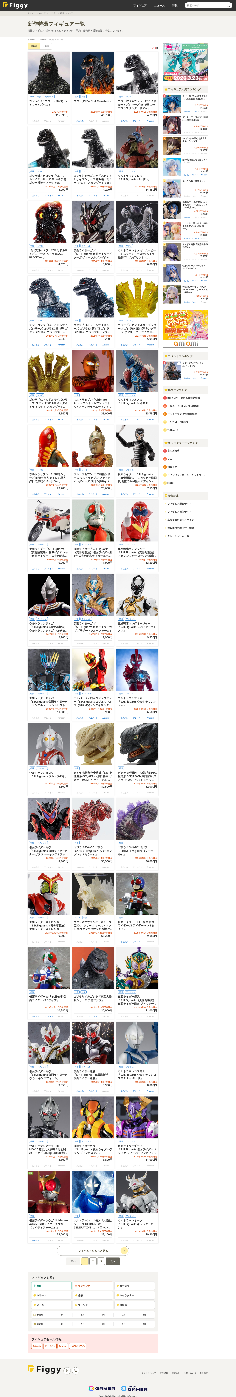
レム (169, 458)
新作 (37, 1285)
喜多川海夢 (173, 450)
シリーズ (39, 1295)
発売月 (38, 1324)
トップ (30, 13)
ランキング (82, 1285)
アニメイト (137, 121)
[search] (228, 5)
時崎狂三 (172, 483)
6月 (103, 1314)
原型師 (121, 1305)
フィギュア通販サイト (179, 503)
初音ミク (172, 467)
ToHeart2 (172, 430)
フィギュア (140, 5)
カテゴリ (53, 13)
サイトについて (148, 1373)
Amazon (150, 121)
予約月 (38, 1314)
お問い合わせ (190, 1373)
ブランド (81, 1305)
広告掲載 (164, 1373)
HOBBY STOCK (78, 1346)
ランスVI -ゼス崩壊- (178, 422)
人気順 (46, 46)
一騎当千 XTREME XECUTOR (183, 406)
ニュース (159, 5)
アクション (130, 171)
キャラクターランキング (181, 443)
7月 (123, 1314)
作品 (79, 1295)
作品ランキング (175, 390)
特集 (174, 5)
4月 (62, 1314)
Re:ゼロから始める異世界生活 (183, 397)
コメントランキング (178, 356)
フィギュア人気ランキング (182, 89)
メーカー (39, 1305)
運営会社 (176, 1373)
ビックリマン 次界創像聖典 (182, 414)
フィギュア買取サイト (179, 511)
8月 (144, 1314)
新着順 (34, 46)
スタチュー (48, 96)
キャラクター (125, 1295)
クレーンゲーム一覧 (178, 536)
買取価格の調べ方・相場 (180, 528)
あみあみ (80, 121)
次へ (112, 1261)
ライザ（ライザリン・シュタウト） (186, 475)
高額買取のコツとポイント (181, 519)
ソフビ (129, 96)
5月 (82, 1314)
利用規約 (204, 1373)
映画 (32, 96)
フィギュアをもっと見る (93, 1251)
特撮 (39, 96)
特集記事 (171, 496)
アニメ (77, 917)
